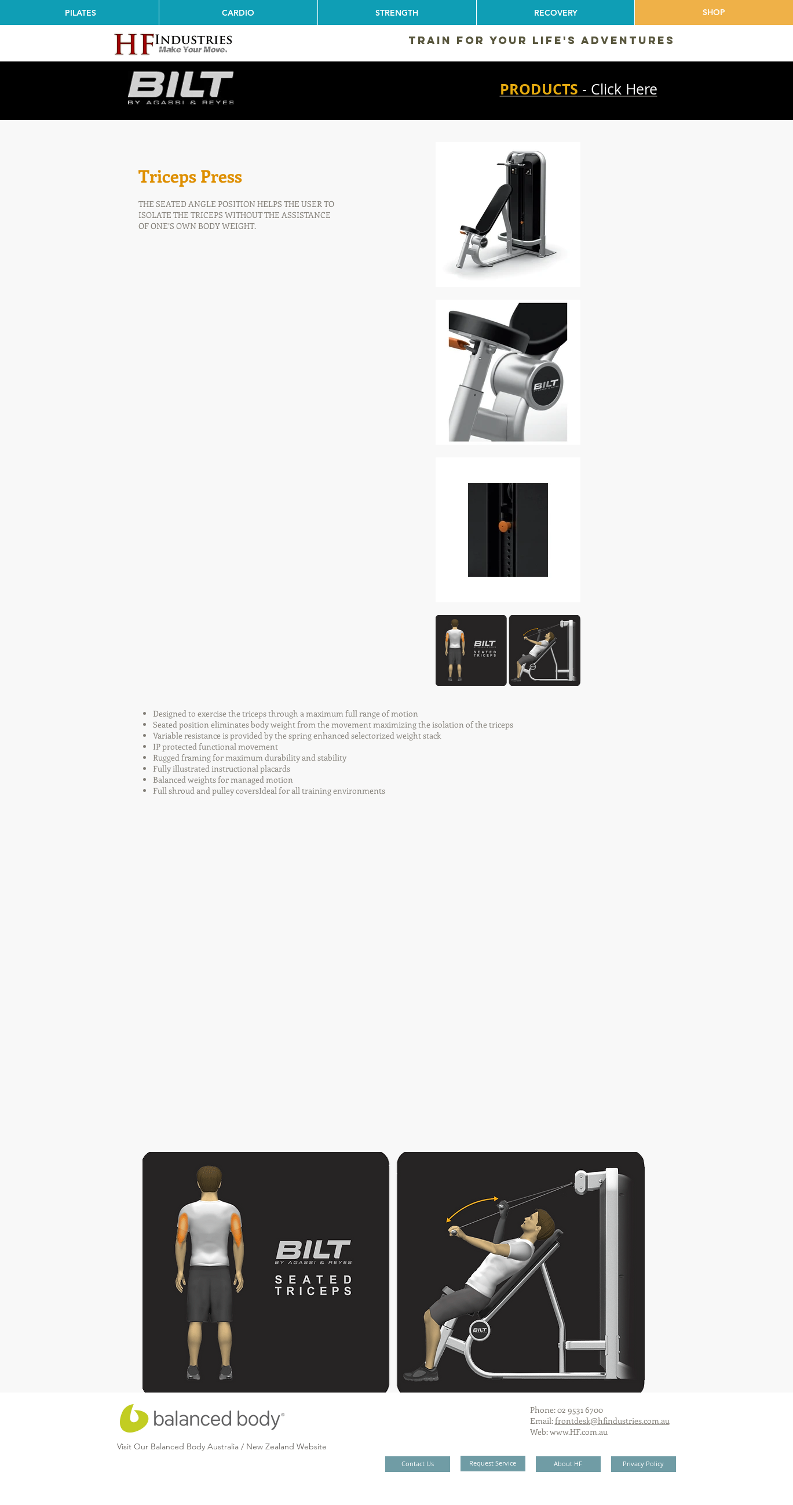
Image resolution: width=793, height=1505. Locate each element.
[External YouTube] (391, 977)
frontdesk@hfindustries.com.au (612, 1420)
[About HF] (568, 1464)
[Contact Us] (417, 1464)
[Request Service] (493, 1463)
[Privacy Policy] (643, 1464)
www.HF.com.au (579, 1431)
